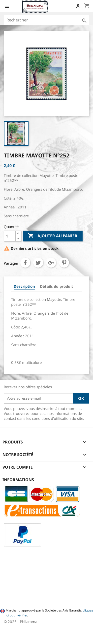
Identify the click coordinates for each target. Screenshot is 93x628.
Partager (25, 263)
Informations (18, 479)
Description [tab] (24, 286)
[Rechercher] (46, 20)
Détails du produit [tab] (56, 286)
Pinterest (64, 263)
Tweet (38, 263)
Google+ (51, 263)
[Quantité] (10, 236)
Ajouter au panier (52, 236)
